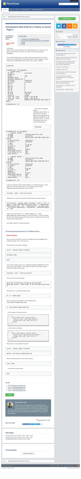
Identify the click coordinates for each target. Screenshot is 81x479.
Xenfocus (10, 465)
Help (62, 465)
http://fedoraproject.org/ (19, 387)
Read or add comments (73, 37)
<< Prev (9, 395)
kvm (71, 36)
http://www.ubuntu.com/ (19, 390)
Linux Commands (25, 9)
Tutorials (5, 9)
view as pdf (41, 420)
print (48, 420)
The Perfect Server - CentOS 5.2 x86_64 (64, 89)
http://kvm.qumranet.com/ (18, 385)
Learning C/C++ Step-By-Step (62, 67)
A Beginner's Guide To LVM (61, 69)
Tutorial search (7, 12)
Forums (17, 9)
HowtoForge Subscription (37, 9)
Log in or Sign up (74, 0)
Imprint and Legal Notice (69, 465)
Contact (57, 465)
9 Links (23, 44)
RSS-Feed (78, 465)
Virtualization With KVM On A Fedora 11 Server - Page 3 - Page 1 (19, 435)
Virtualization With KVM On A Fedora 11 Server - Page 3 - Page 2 (19, 437)
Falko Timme (75, 34)
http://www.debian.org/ (18, 388)
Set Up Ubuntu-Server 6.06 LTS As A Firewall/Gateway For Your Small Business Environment (65, 78)
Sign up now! (67, 18)
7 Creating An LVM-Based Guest (30, 39)
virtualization (75, 36)
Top (76, 465)
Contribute (53, 465)
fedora (68, 36)
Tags (11, 9)
